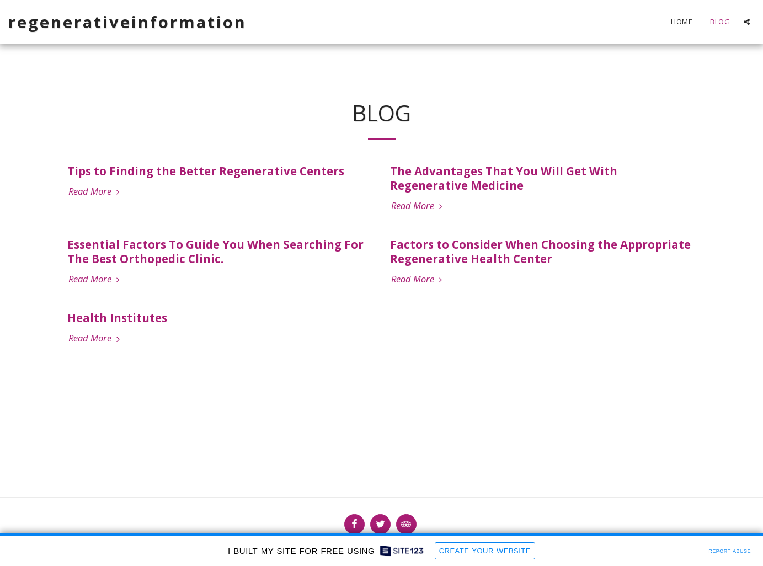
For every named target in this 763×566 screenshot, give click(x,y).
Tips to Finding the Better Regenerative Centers (205, 171)
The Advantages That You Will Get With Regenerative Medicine (503, 178)
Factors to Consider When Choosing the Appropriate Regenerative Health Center (540, 251)
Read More (95, 191)
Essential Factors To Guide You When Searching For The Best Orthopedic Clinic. (215, 251)
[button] (746, 21)
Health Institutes (117, 317)
